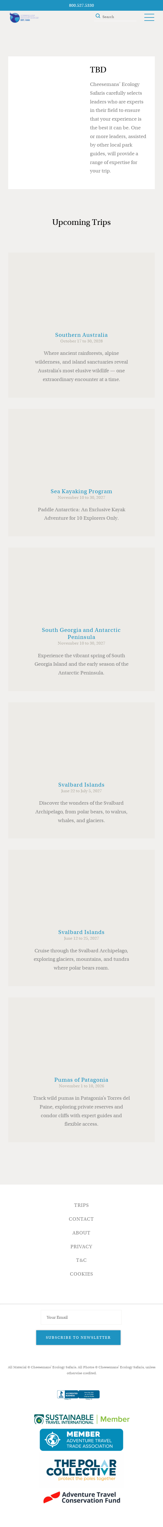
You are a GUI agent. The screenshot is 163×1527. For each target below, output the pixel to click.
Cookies (81, 1274)
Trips (81, 1205)
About (81, 1233)
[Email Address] (81, 1317)
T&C (81, 1260)
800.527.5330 (81, 5)
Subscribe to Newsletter (78, 1337)
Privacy (81, 1247)
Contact (81, 1219)
